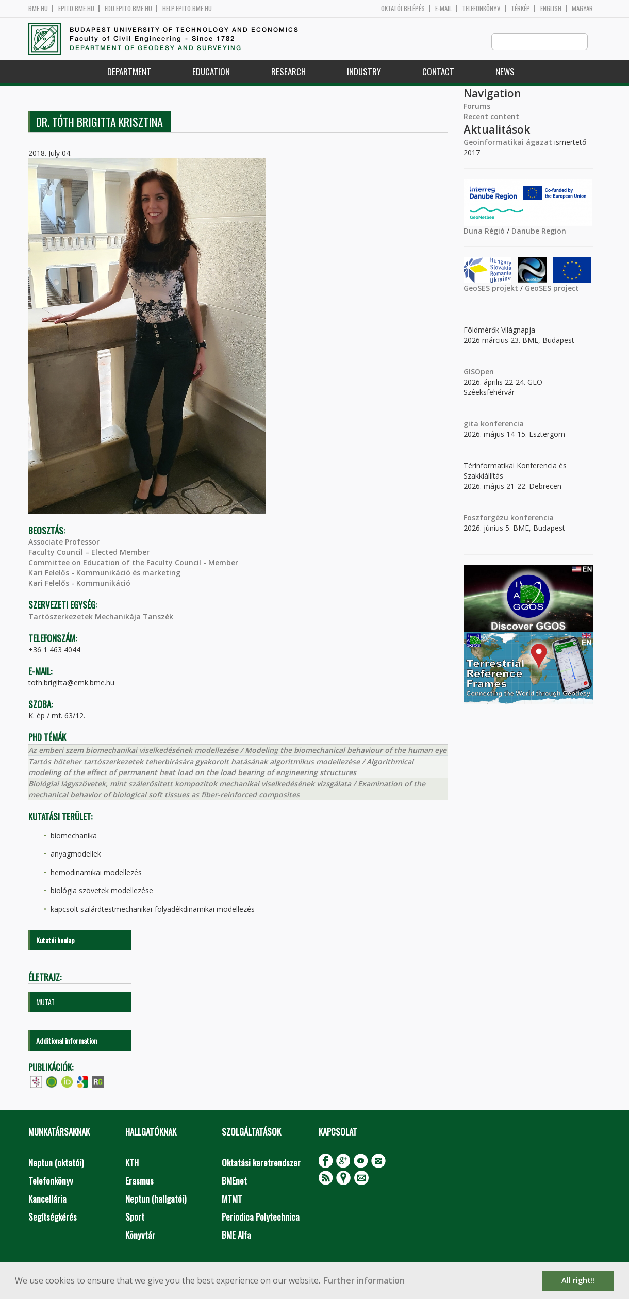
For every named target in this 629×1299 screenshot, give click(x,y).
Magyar (582, 8)
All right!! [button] (578, 1280)
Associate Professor (64, 542)
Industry (364, 71)
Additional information (66, 1040)
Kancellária (47, 1199)
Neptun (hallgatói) (155, 1199)
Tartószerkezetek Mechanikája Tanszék (100, 617)
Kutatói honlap (55, 940)
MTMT (232, 1199)
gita (471, 424)
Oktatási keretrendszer (261, 1163)
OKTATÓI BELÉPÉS (403, 8)
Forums (477, 106)
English (550, 8)
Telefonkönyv (481, 8)
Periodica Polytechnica (261, 1217)
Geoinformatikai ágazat (508, 142)
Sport (134, 1217)
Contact (438, 71)
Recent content (491, 117)
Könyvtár (140, 1235)
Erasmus (139, 1181)
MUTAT (45, 1002)
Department (129, 71)
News (505, 71)
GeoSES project (552, 288)
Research (288, 71)
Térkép (520, 8)
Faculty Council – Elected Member (89, 552)
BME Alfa (236, 1235)
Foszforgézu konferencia (509, 518)
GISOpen (479, 372)
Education (211, 71)
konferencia (501, 424)
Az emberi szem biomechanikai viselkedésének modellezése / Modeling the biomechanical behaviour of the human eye (237, 750)
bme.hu (38, 8)
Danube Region (538, 231)
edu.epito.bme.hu (128, 8)
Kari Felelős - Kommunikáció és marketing (104, 573)
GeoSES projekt (491, 288)
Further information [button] (364, 1280)
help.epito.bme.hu (187, 8)
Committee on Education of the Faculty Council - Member (133, 563)
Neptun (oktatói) (56, 1163)
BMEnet (234, 1181)
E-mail (443, 8)
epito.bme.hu (76, 8)
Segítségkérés (52, 1217)
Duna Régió (484, 231)
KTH (132, 1163)
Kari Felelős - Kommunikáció (79, 583)
